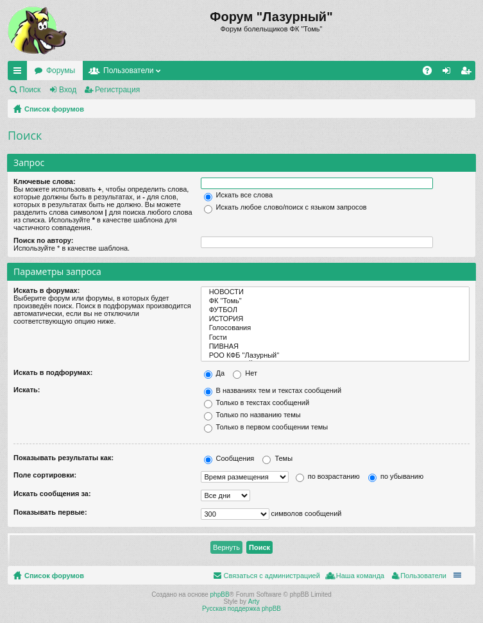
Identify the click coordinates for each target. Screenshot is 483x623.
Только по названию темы (252, 415)
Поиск (29, 89)
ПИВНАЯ (335, 346)
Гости (335, 337)
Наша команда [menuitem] (360, 575)
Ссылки (20, 73)
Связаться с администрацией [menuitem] (271, 575)
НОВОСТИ (335, 292)
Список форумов (54, 109)
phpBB (220, 594)
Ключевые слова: (44, 181)
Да (214, 373)
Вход (67, 89)
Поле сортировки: (44, 475)
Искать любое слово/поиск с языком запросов (285, 207)
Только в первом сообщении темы (266, 427)
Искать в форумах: (46, 290)
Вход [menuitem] (449, 73)
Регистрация (117, 89)
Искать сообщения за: (52, 493)
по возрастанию (328, 476)
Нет (245, 373)
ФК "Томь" (335, 301)
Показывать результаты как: (63, 457)
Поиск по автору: (43, 240)
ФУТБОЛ (335, 310)
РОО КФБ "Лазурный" (335, 355)
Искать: (26, 390)
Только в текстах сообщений (257, 402)
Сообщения (229, 458)
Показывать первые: (50, 512)
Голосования (335, 328)
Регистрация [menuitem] (468, 73)
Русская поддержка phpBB (241, 608)
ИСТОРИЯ (335, 319)
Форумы (60, 70)
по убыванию (395, 476)
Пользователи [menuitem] (423, 575)
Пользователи (128, 70)
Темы (277, 458)
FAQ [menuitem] (431, 73)
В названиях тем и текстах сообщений (273, 390)
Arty (254, 601)
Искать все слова (238, 195)
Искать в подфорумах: (53, 372)
